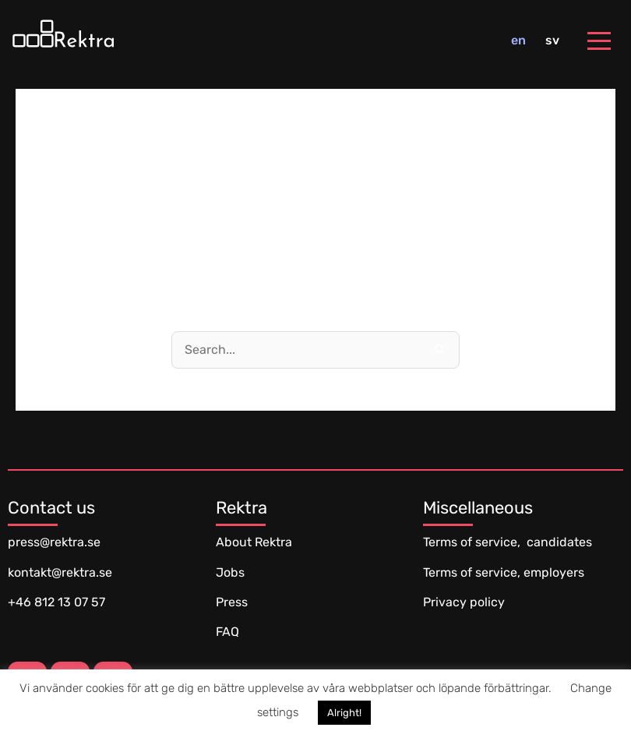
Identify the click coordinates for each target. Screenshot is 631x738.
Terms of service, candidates (507, 542)
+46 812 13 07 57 (56, 602)
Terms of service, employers (503, 572)
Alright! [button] (344, 713)
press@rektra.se (54, 542)
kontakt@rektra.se (60, 572)
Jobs (230, 572)
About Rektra (254, 542)
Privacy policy (464, 602)
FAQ (227, 631)
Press (232, 602)
